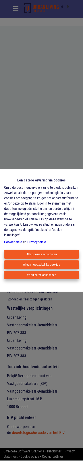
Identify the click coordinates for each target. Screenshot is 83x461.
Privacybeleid (36, 242)
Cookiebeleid (13, 242)
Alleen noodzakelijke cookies (41, 264)
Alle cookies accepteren (41, 254)
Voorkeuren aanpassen (41, 275)
